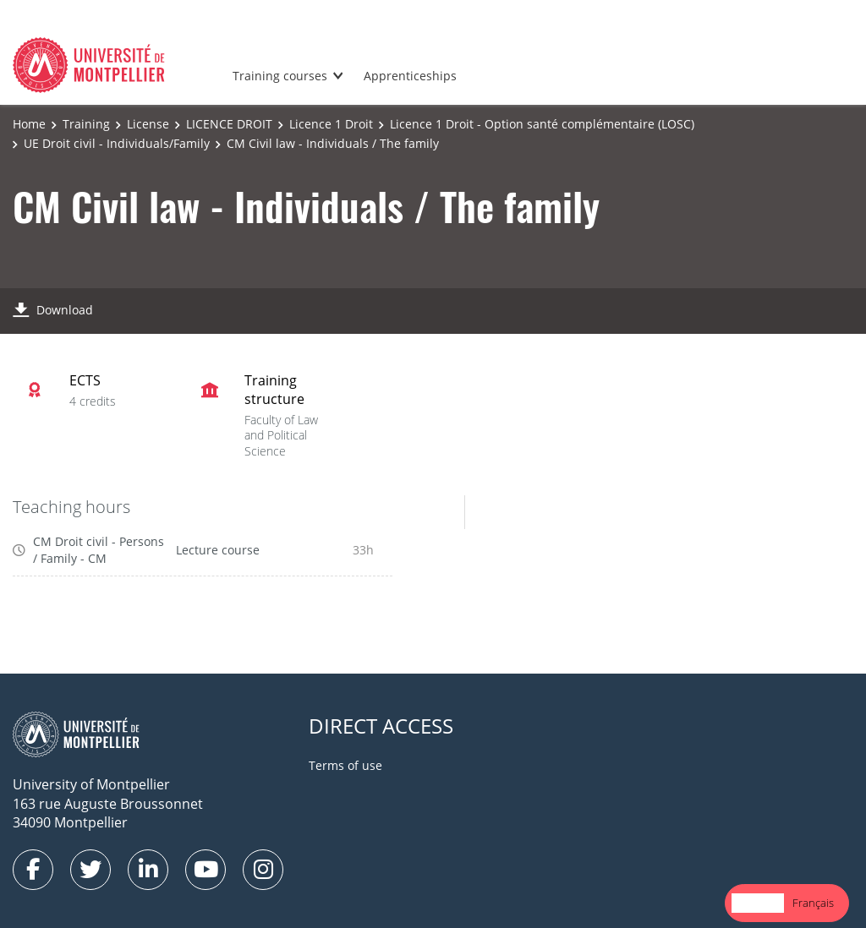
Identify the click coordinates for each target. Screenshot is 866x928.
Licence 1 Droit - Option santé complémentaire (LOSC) (542, 124)
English (758, 902)
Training (86, 124)
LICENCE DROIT (229, 124)
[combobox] (758, 903)
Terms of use (345, 765)
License (148, 124)
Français (813, 902)
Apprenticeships (410, 76)
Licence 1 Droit (331, 124)
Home (29, 124)
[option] (813, 903)
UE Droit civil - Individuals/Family (117, 143)
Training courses (280, 76)
